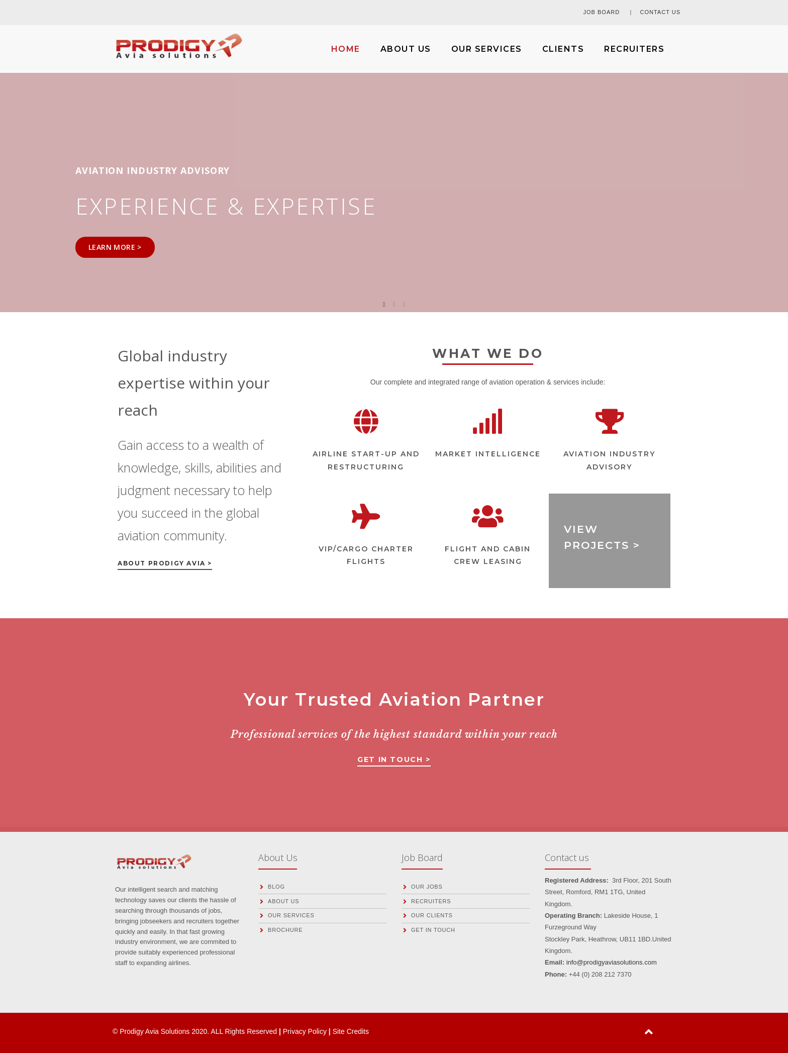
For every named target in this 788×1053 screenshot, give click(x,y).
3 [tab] (404, 305)
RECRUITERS (634, 49)
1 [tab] (384, 305)
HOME (345, 49)
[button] (165, 565)
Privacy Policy (306, 1031)
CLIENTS (563, 49)
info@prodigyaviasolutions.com (611, 962)
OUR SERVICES (486, 49)
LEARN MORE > (115, 247)
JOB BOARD (602, 12)
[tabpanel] (394, 186)
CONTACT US (660, 12)
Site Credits (351, 1031)
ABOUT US (405, 49)
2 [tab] (394, 305)
